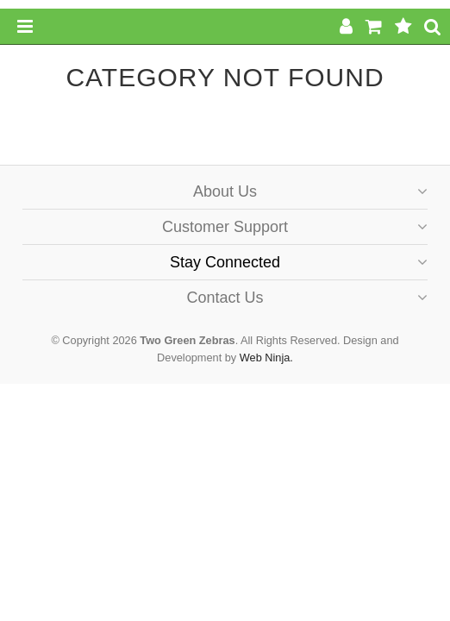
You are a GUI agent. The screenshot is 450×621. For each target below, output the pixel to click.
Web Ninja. (266, 357)
